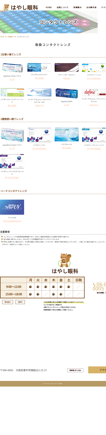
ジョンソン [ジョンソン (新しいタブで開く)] (39, 116)
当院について (63, 3)
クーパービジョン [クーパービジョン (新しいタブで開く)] (94, 86)
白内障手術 (91, 3)
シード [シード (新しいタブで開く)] (12, 87)
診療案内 (77, 3)
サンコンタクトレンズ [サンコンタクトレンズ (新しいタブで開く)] (12, 240)
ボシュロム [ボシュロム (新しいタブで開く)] (39, 86)
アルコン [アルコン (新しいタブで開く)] (67, 86)
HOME (49, 3)
